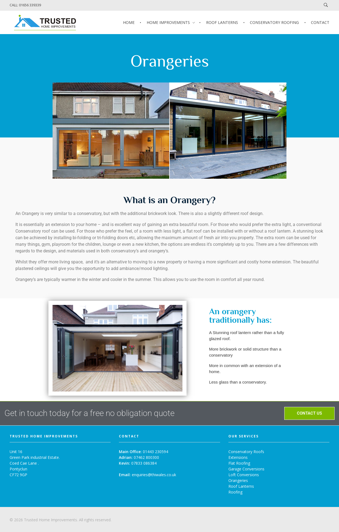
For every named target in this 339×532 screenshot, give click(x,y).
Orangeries (238, 480)
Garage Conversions (246, 469)
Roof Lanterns (241, 486)
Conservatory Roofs (246, 451)
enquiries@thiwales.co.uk (154, 474)
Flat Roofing (239, 463)
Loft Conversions (243, 474)
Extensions (238, 457)
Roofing (235, 492)
